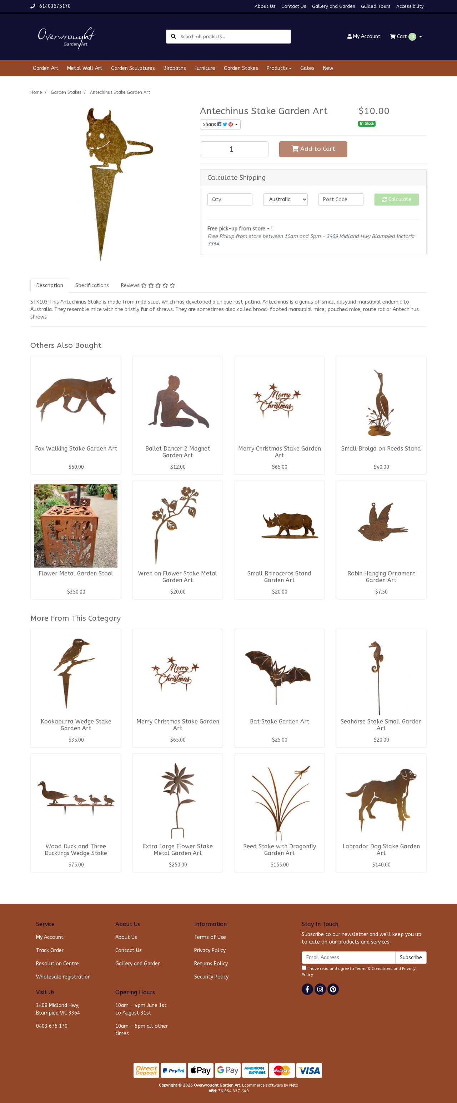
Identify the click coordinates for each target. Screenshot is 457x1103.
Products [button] (277, 68)
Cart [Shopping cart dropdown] (404, 37)
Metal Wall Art (84, 68)
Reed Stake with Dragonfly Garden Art (279, 850)
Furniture (205, 68)
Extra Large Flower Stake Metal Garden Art (178, 850)
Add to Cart (313, 149)
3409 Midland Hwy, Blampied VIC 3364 (58, 1009)
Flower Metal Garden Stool (76, 573)
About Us (265, 6)
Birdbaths (175, 68)
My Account (50, 937)
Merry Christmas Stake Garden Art (279, 452)
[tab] (49, 286)
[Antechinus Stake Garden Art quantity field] (234, 149)
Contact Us (293, 6)
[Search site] (173, 36)
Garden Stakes (241, 68)
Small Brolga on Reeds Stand (381, 449)
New (328, 68)
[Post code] (340, 199)
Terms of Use (210, 937)
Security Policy (211, 977)
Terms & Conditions (373, 968)
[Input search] (235, 36)
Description (49, 286)
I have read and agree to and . (359, 971)
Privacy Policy (210, 950)
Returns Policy (211, 964)
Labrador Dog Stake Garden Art (381, 850)
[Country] (285, 199)
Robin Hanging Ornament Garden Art (381, 577)
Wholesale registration (63, 977)
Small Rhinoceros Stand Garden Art (279, 577)
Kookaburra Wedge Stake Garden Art (76, 725)
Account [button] (364, 37)
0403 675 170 (51, 1026)
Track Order (50, 950)
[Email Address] (349, 957)
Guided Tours (376, 6)
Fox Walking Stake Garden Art (76, 449)
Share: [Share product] (218, 124)
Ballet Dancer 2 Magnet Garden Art (177, 452)
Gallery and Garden (333, 6)
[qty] (229, 199)
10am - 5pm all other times (141, 1030)
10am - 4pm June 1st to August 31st (141, 1009)
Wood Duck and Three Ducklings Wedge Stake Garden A (76, 853)
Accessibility (410, 6)
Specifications (92, 286)
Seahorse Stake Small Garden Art (381, 725)
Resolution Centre (57, 964)
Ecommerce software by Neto (270, 1085)
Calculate (396, 200)
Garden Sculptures (133, 68)
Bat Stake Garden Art (279, 721)
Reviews (148, 286)
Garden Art (46, 68)
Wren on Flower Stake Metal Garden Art (177, 577)
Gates (307, 68)
